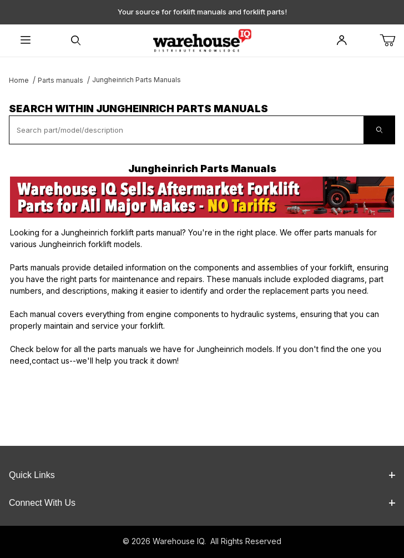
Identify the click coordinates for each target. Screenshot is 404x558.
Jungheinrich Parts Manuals (136, 80)
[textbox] (186, 130)
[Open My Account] (341, 40)
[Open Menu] (25, 40)
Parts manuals (60, 80)
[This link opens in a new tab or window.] (202, 197)
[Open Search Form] (75, 40)
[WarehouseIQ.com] (201, 39)
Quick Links (202, 475)
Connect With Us (202, 502)
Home (19, 80)
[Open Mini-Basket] (392, 40)
